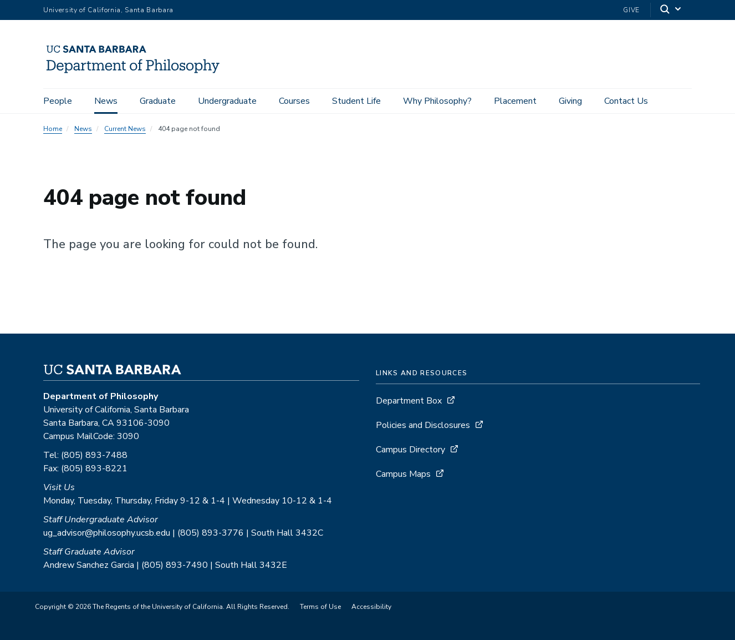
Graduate (158, 101)
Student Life (356, 101)
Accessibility (371, 606)
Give (631, 10)
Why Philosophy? (437, 101)
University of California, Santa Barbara (108, 10)
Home (52, 128)
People (57, 101)
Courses (294, 101)
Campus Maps (403, 474)
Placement (515, 101)
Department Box (409, 401)
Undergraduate (227, 101)
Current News (125, 128)
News (106, 101)
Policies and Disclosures (423, 425)
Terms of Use (320, 606)
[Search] (671, 10)
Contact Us (626, 101)
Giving (570, 101)
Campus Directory (410, 450)
